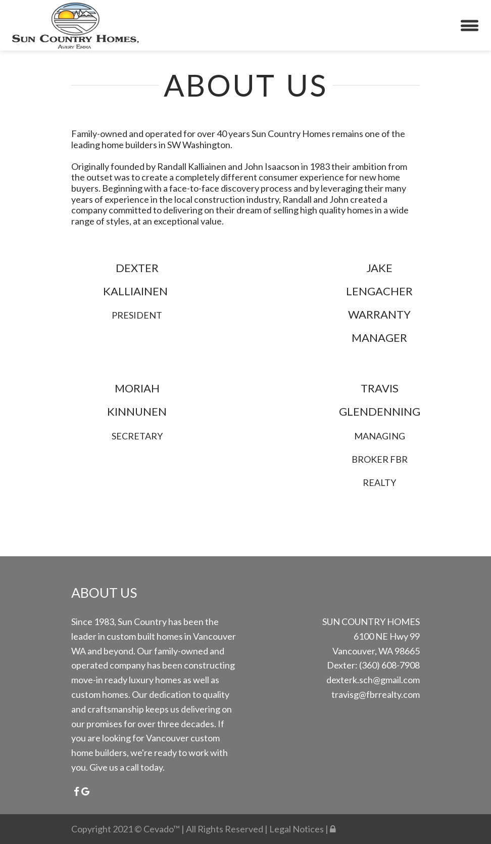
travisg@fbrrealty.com (375, 694)
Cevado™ (162, 828)
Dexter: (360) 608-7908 (373, 665)
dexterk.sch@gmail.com (373, 679)
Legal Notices (297, 828)
